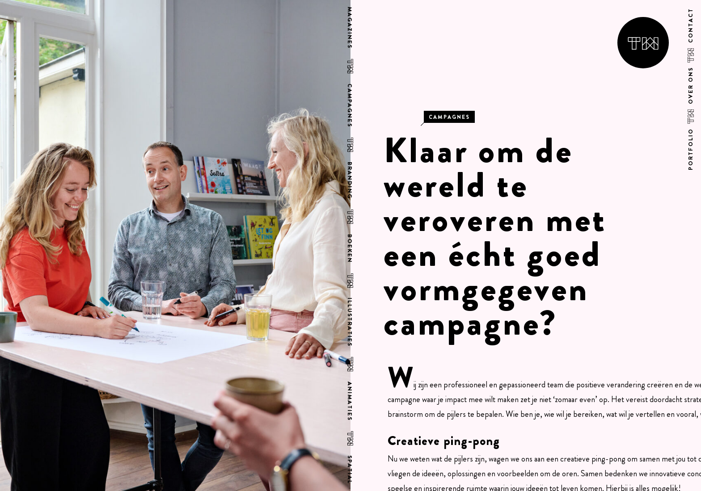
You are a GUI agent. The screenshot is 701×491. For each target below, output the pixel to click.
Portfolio (691, 148)
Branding (349, 180)
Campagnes (349, 105)
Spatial (349, 470)
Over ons (691, 85)
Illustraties (349, 322)
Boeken (349, 248)
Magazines (349, 27)
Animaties (349, 401)
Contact (691, 25)
